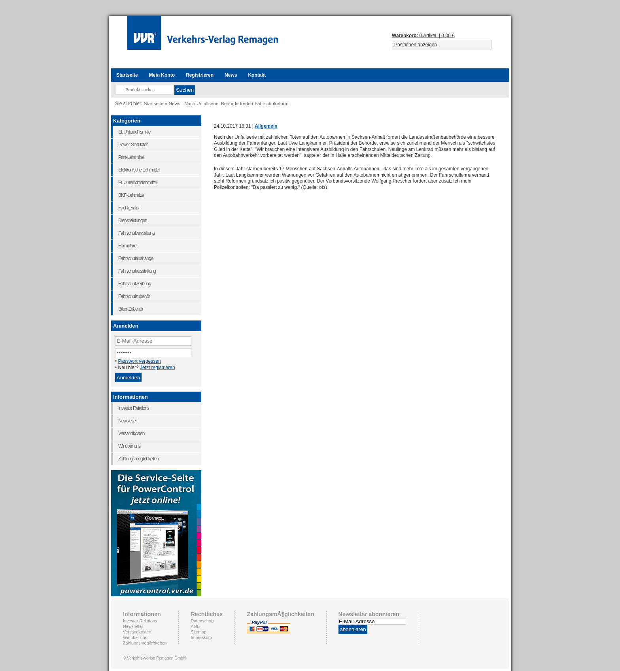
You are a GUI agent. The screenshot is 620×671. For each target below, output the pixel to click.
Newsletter (133, 626)
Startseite (154, 103)
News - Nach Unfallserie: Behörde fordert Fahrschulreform (228, 103)
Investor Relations (140, 620)
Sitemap (198, 632)
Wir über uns (135, 637)
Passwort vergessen (139, 361)
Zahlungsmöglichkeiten (144, 643)
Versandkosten (137, 632)
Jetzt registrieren (157, 367)
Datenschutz (202, 620)
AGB (195, 626)
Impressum (201, 637)
